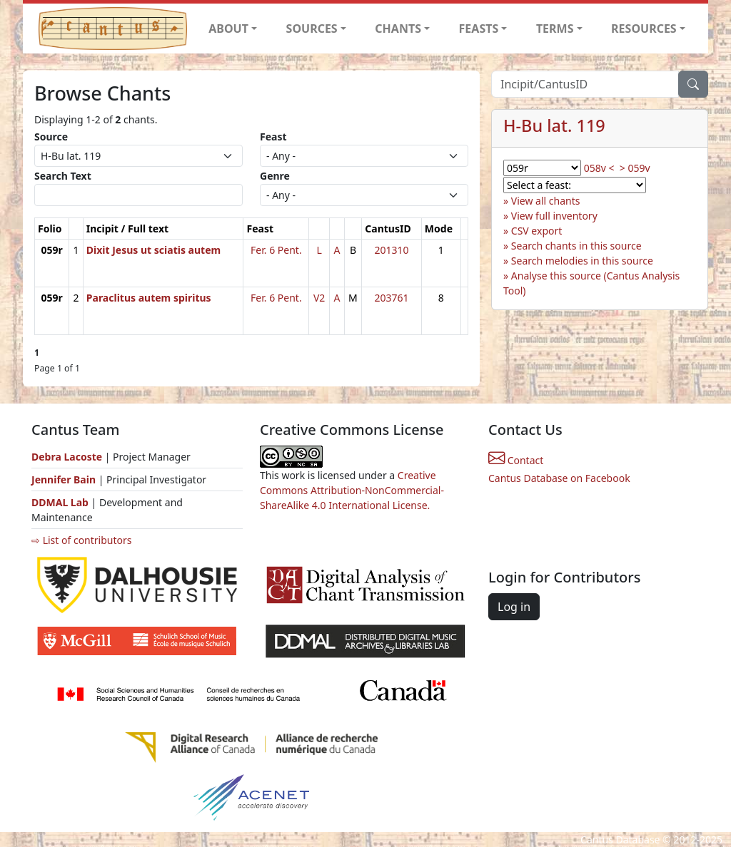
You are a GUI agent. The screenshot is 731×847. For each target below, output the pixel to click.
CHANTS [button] (398, 28)
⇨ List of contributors (81, 540)
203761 (392, 297)
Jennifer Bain (65, 479)
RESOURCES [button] (644, 28)
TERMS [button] (555, 28)
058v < (599, 168)
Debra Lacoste (66, 456)
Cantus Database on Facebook (559, 478)
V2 (319, 297)
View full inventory (554, 215)
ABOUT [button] (228, 28)
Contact (515, 460)
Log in (514, 607)
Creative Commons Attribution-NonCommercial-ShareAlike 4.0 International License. (352, 490)
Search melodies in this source (582, 260)
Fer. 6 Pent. (276, 250)
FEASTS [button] (479, 28)
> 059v (635, 168)
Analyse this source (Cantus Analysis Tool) (591, 283)
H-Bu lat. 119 (554, 125)
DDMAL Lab (60, 502)
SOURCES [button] (312, 28)
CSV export (537, 230)
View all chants (545, 200)
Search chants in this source (576, 245)
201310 (392, 250)
